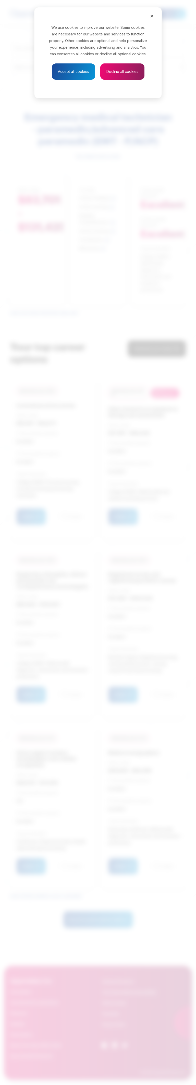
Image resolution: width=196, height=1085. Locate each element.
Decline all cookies (122, 71)
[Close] (152, 15)
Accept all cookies (73, 71)
